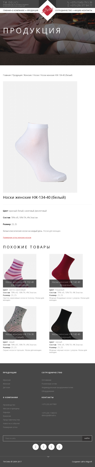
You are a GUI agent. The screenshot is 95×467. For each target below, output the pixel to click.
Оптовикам (46, 380)
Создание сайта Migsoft (82, 461)
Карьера (6, 412)
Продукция (32, 10)
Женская (6, 384)
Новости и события (11, 423)
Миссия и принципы (11, 408)
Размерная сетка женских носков (17, 237)
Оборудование (48, 391)
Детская (6, 387)
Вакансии (7, 416)
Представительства (11, 420)
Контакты (87, 10)
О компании (19, 10)
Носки (36, 75)
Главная (7, 10)
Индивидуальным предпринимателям (57, 387)
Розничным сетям (49, 384)
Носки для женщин (51, 231)
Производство (9, 405)
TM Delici (47, 10)
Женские (28, 75)
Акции (78, 10)
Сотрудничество (64, 10)
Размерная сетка (10, 427)
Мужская (7, 380)
